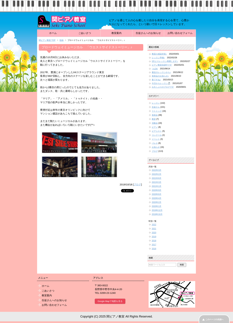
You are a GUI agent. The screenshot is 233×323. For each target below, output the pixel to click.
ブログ (137, 184)
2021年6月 (156, 178)
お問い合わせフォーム (180, 33)
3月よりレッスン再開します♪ (165, 61)
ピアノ (155, 127)
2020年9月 (156, 190)
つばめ (155, 68)
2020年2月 (156, 202)
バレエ (155, 143)
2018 (154, 240)
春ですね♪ (156, 79)
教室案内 (116, 33)
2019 (154, 236)
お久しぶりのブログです (163, 87)
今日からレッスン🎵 (161, 83)
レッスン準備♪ (158, 57)
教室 (154, 119)
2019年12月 (157, 210)
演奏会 (155, 123)
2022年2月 (156, 174)
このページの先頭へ (214, 319)
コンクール (157, 135)
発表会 (155, 115)
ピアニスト (157, 131)
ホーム (53, 33)
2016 (154, 249)
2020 (154, 232)
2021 (154, 228)
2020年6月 (156, 194)
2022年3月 (156, 170)
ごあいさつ (84, 33)
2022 (154, 224)
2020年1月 (156, 206)
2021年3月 (156, 182)
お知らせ (156, 147)
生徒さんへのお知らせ (148, 33)
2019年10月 (157, 214)
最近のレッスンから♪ (161, 72)
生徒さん (156, 107)
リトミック (157, 111)
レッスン (156, 103)
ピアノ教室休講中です (162, 65)
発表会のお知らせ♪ (160, 76)
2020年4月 (156, 198)
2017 (154, 245)
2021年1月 (156, 186)
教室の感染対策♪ (159, 54)
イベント (156, 139)
